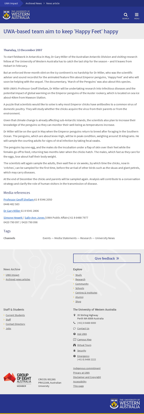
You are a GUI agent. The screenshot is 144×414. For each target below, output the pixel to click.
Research (80, 279)
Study (78, 275)
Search (125, 16)
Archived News (34, 3)
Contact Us (83, 328)
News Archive (12, 269)
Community (82, 283)
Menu (136, 16)
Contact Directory (15, 324)
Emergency (83, 356)
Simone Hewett (13, 217)
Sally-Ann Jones (35, 217)
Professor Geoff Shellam (19, 199)
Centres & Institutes (86, 292)
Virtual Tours (84, 345)
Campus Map (84, 339)
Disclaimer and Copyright (87, 377)
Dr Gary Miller (12, 211)
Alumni (79, 297)
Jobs (8, 328)
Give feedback (105, 258)
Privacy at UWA (81, 372)
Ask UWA (82, 334)
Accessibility (80, 381)
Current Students (15, 315)
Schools (79, 288)
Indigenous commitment (87, 368)
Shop (78, 301)
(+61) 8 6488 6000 (86, 323)
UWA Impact (11, 3)
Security (81, 350)
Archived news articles (18, 279)
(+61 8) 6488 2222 (86, 359)
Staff (8, 319)
